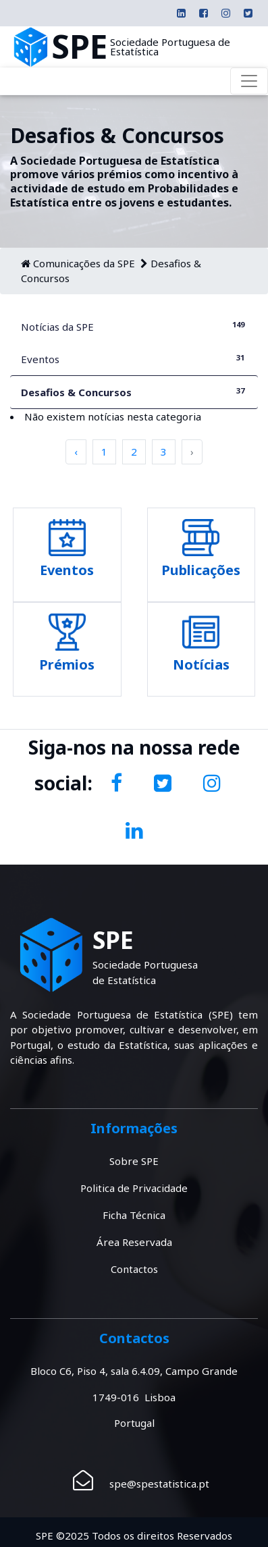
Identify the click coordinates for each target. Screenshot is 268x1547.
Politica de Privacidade (134, 1188)
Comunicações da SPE (84, 263)
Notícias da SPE (134, 326)
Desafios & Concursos (134, 392)
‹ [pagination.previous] (76, 451)
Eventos (134, 359)
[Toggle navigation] (249, 80)
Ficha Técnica (134, 1215)
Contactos (134, 1269)
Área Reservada (134, 1242)
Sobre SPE (134, 1161)
